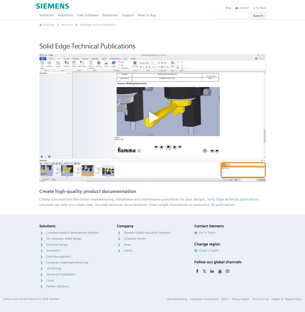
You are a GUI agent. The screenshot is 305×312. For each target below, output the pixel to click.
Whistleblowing (177, 299)
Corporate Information (204, 299)
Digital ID (277, 299)
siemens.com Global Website (20, 298)
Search (258, 16)
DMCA (225, 299)
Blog (228, 7)
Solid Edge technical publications (233, 199)
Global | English (206, 250)
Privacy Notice (241, 299)
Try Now (259, 7)
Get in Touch (205, 232)
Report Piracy (293, 299)
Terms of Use (260, 299)
